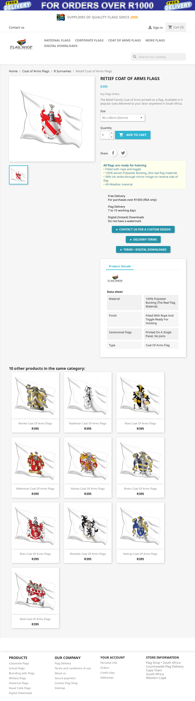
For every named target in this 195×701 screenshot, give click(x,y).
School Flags (17, 668)
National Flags (57, 40)
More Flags (155, 40)
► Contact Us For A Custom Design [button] (143, 229)
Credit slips (107, 672)
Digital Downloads (61, 46)
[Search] (158, 57)
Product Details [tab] (120, 266)
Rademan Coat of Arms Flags (87, 423)
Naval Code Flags (20, 688)
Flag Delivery (63, 663)
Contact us (16, 27)
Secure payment (65, 678)
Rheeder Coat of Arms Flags (88, 554)
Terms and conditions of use (73, 668)
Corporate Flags (89, 40)
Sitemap (60, 688)
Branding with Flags (22, 673)
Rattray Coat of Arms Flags (140, 554)
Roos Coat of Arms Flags (140, 423)
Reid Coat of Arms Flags (35, 619)
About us (60, 673)
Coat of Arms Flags (124, 40)
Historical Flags (18, 683)
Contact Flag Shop (66, 683)
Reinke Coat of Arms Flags (35, 423)
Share (113, 153)
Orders (104, 667)
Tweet (123, 153)
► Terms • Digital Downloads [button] (143, 249)
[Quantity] (104, 135)
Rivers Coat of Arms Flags (140, 488)
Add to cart (132, 135)
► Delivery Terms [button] (143, 239)
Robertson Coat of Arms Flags (35, 488)
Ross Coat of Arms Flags (35, 554)
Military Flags (17, 678)
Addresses (107, 677)
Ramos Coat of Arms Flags (88, 488)
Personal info (108, 662)
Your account (112, 657)
